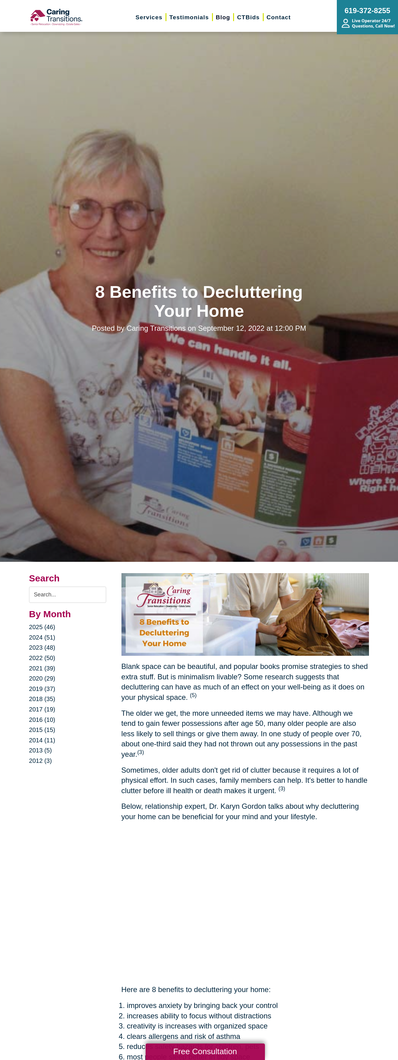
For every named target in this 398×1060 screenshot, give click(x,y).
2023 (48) (42, 647)
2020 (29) (42, 678)
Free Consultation (205, 1051)
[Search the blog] (67, 595)
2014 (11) (42, 740)
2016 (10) (42, 719)
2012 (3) (40, 760)
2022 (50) (42, 658)
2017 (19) (42, 709)
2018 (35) (42, 699)
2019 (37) (42, 688)
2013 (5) (40, 750)
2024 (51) (42, 637)
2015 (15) (42, 729)
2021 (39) (42, 668)
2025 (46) (42, 627)
